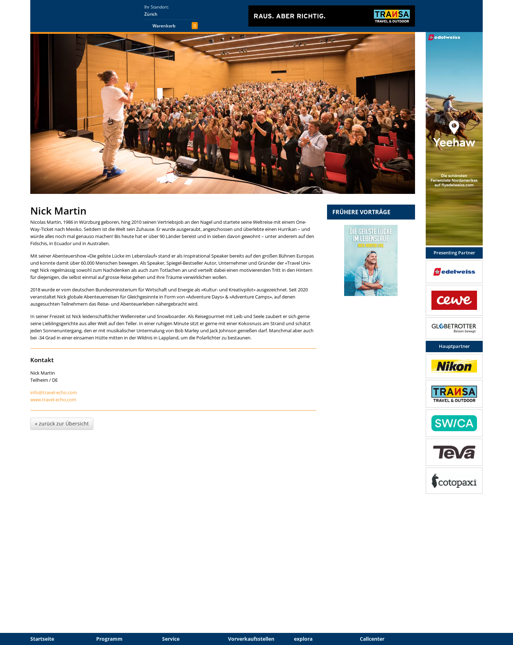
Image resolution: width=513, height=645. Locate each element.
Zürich (150, 14)
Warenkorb (163, 26)
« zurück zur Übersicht (62, 423)
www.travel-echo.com (53, 399)
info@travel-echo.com (53, 392)
